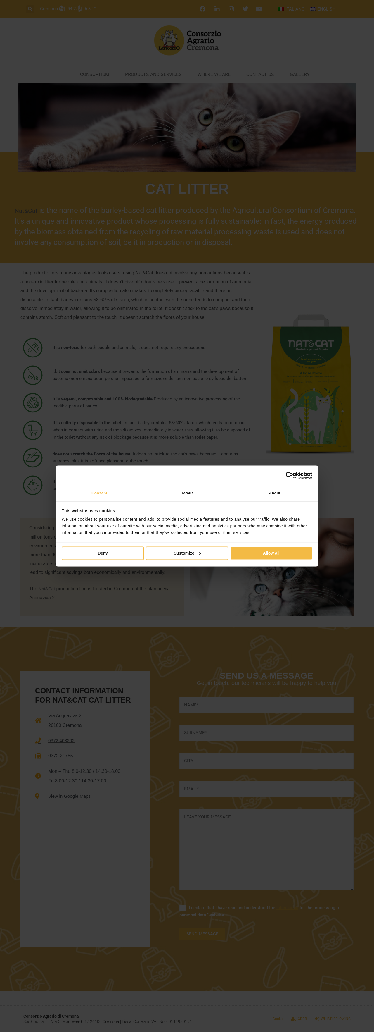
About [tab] (274, 493)
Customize (187, 554)
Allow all (271, 554)
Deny (103, 554)
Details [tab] (187, 493)
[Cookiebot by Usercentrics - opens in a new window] (286, 475)
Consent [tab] (99, 493)
